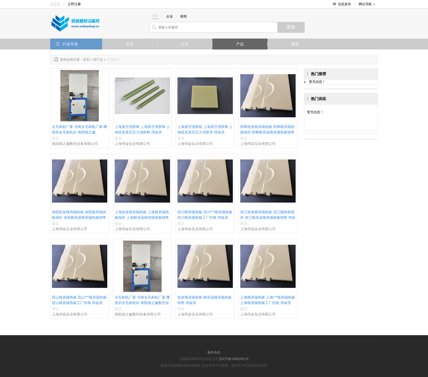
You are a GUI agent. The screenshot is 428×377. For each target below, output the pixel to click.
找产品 (98, 60)
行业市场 (70, 44)
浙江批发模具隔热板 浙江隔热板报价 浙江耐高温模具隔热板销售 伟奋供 (267, 217)
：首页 (85, 60)
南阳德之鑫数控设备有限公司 (75, 144)
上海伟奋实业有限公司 (132, 144)
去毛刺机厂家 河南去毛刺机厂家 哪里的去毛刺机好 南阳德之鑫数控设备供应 (142, 302)
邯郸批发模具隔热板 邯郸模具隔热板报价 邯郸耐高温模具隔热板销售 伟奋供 (267, 132)
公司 (185, 44)
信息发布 (344, 4)
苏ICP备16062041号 (234, 359)
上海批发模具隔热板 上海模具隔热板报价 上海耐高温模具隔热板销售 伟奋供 (142, 217)
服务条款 (214, 352)
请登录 (55, 4)
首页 (129, 44)
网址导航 (367, 4)
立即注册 (74, 4)
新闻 (295, 44)
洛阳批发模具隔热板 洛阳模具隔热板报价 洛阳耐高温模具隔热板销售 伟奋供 (79, 217)
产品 (240, 44)
